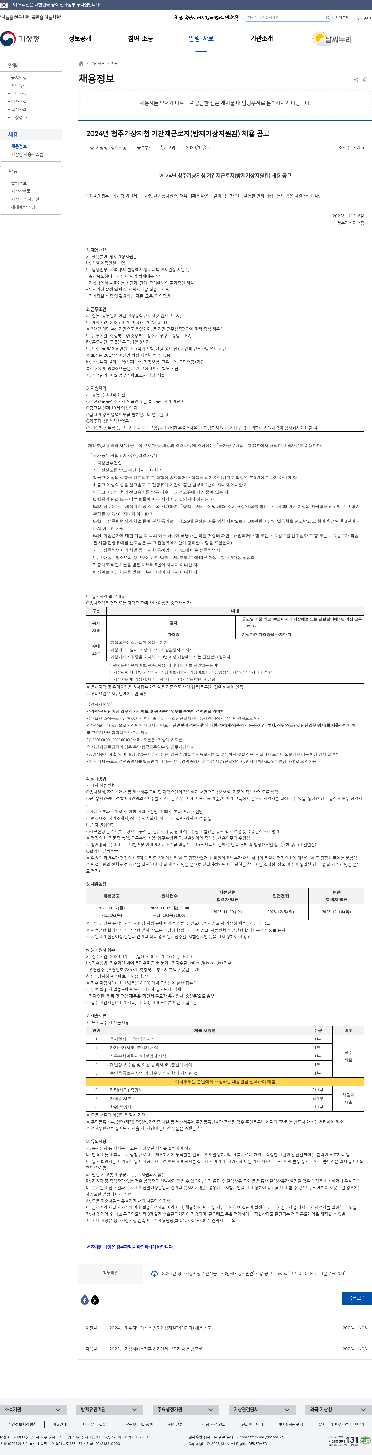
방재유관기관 (93, 1409)
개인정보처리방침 (22, 1424)
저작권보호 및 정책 (137, 1424)
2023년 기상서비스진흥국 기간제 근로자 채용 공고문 (238, 1349)
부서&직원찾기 (291, 1424)
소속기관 (13, 1409)
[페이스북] (85, 1299)
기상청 (19, 38)
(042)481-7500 (135, 1437)
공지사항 (19, 77)
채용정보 (19, 146)
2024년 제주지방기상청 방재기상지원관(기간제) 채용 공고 (238, 1328)
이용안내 (59, 1424)
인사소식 (19, 101)
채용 (114, 63)
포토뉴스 (19, 85)
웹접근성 (175, 1424)
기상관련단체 (246, 1409)
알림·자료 (97, 63)
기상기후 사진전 (25, 199)
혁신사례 (19, 109)
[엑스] (95, 1299)
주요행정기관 (169, 1409)
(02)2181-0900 (107, 1444)
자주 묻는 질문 (94, 1424)
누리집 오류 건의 (212, 1424)
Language (359, 18)
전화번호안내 (252, 1424)
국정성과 (19, 117)
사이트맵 (342, 18)
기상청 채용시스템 (27, 154)
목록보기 (357, 1298)
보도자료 (19, 93)
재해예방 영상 (23, 207)
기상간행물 (20, 191)
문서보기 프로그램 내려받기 (341, 1424)
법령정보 (19, 183)
